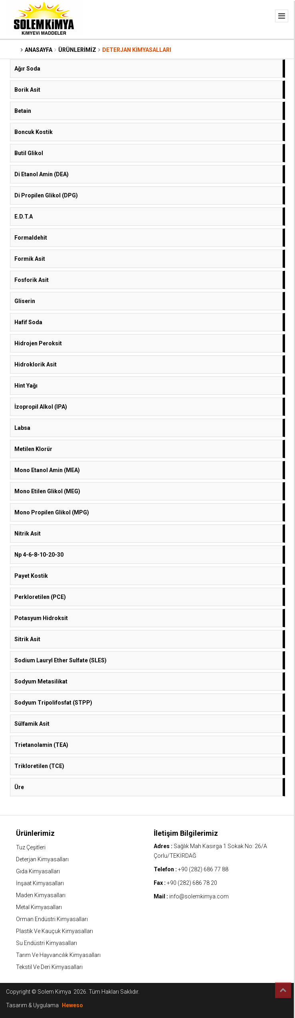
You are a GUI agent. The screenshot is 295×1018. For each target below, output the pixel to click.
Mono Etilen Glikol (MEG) (47, 491)
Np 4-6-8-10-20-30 (38, 554)
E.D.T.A (23, 216)
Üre (19, 787)
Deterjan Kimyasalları (42, 859)
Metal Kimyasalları (39, 907)
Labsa (22, 428)
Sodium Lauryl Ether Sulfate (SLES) (60, 660)
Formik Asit (29, 259)
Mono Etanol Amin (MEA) (47, 470)
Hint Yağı (26, 385)
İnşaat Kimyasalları (40, 883)
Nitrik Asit (27, 533)
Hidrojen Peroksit (38, 343)
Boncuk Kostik (33, 132)
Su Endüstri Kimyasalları (46, 943)
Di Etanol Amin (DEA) (41, 174)
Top (283, 990)
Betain (22, 111)
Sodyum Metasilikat (40, 681)
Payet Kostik (31, 576)
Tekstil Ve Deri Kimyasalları (49, 967)
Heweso (72, 1005)
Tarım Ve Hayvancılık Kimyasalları (58, 955)
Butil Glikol (28, 153)
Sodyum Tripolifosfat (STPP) (53, 702)
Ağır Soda (27, 68)
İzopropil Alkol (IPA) (40, 407)
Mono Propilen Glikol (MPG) (51, 512)
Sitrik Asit (27, 639)
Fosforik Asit (31, 280)
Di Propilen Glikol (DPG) (46, 195)
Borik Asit (27, 90)
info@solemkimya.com (199, 896)
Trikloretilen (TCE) (39, 766)
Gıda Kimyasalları (38, 871)
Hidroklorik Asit (35, 364)
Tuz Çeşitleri (31, 847)
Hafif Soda (28, 322)
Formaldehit (30, 237)
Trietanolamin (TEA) (41, 745)
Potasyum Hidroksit (41, 618)
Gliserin (24, 301)
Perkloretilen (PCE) (40, 597)
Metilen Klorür (33, 449)
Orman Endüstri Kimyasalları (52, 919)
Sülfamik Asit (31, 724)
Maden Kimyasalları (40, 895)
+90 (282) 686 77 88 (203, 869)
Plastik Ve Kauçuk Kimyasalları (54, 931)
